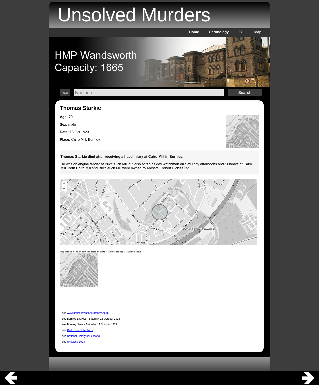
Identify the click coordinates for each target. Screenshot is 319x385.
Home (194, 32)
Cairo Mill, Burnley (85, 139)
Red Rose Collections (80, 330)
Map (257, 32)
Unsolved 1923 (76, 341)
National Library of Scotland (83, 336)
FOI (242, 32)
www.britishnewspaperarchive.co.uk (88, 313)
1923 (85, 132)
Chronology (219, 32)
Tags (65, 92)
